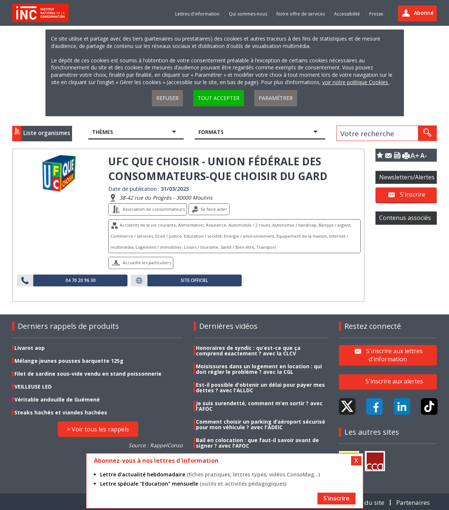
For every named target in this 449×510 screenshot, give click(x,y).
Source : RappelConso (156, 445)
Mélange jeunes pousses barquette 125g (68, 360)
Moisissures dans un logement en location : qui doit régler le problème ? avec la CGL (259, 369)
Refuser (167, 97)
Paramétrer (276, 97)
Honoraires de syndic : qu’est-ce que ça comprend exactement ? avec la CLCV (248, 350)
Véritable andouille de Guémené (57, 399)
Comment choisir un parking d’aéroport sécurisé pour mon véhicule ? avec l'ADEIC (260, 424)
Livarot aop (29, 347)
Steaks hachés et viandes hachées (60, 412)
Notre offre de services (300, 14)
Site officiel (194, 280)
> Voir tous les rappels (98, 429)
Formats (211, 131)
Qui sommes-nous (248, 14)
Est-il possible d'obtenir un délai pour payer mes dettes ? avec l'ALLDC (260, 387)
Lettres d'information (197, 14)
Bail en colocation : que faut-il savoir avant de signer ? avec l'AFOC (257, 443)
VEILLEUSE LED (33, 386)
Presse (376, 14)
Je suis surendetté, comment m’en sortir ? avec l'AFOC (259, 406)
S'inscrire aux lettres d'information (394, 355)
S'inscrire (412, 194)
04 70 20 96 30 (80, 280)
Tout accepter (218, 97)
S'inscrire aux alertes (394, 381)
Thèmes (102, 131)
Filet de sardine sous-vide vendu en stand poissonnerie (87, 373)
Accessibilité (347, 14)
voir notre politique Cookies (356, 82)
